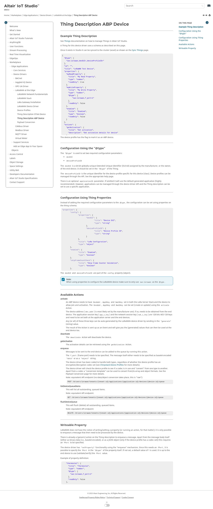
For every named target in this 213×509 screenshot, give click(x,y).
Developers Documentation (22, 174)
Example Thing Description (191, 27)
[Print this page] (210, 15)
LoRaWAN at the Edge (62, 15)
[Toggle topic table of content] (207, 22)
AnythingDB (15, 42)
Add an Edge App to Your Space (27, 146)
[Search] (202, 6)
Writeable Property (187, 48)
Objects (15, 150)
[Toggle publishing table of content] (5, 22)
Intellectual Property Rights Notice (92, 497)
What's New (15, 30)
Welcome (14, 26)
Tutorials (21, 38)
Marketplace (16, 15)
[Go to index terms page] (206, 7)
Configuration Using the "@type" (190, 32)
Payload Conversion (26, 122)
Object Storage (16, 162)
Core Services (19, 70)
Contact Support (17, 182)
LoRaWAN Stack (24, 98)
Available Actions (186, 44)
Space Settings (16, 166)
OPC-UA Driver (22, 86)
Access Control (16, 154)
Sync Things (137, 50)
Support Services (21, 142)
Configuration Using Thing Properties (191, 39)
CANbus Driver (22, 126)
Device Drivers (45, 15)
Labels (12, 158)
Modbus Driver (22, 130)
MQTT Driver (21, 134)
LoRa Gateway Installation (29, 102)
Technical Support (113, 497)
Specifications (23, 178)
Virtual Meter (21, 138)
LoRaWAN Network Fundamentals (32, 94)
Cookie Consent (128, 497)
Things (67, 41)
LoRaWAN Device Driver (28, 106)
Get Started (15, 34)
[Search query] (164, 5)
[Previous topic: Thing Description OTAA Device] (204, 15)
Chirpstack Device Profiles (112, 365)
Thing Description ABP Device (85, 15)
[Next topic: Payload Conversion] (207, 15)
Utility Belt (14, 170)
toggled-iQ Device (23, 82)
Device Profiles (24, 110)
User (16, 46)
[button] (8, 26)
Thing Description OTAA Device (31, 114)
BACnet (18, 78)
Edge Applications (31, 15)
